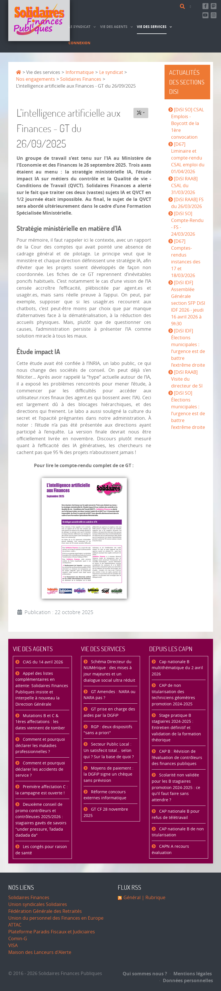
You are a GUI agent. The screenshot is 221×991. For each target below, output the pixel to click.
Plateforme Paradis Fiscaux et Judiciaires (51, 932)
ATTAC (14, 925)
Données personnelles (186, 980)
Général (132, 897)
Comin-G (17, 938)
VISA (13, 945)
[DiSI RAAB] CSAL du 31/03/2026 (184, 185)
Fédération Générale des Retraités (45, 911)
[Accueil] (39, 20)
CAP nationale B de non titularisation (178, 832)
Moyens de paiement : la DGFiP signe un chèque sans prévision (108, 774)
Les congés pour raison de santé (41, 849)
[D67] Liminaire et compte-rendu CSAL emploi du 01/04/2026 (187, 158)
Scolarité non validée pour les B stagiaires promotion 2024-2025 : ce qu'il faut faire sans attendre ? (176, 787)
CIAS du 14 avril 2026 (42, 662)
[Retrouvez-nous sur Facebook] (205, 6)
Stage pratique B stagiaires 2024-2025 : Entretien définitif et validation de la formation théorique (176, 727)
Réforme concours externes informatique (105, 795)
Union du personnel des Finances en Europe (56, 918)
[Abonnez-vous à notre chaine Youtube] (205, 15)
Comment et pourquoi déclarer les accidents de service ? (40, 769)
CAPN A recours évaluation (170, 849)
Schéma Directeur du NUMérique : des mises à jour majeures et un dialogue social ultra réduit (109, 671)
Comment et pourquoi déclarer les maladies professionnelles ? (40, 745)
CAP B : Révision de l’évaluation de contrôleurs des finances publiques (177, 757)
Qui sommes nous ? (145, 973)
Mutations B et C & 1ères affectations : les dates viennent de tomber (40, 721)
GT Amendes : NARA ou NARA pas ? (109, 695)
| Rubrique (153, 897)
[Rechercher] (183, 6)
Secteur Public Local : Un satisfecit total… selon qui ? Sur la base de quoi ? (109, 750)
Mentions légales (191, 973)
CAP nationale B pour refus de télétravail (176, 814)
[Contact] (191, 6)
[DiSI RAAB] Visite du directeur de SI (186, 379)
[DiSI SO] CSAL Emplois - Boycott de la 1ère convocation (187, 123)
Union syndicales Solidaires (37, 904)
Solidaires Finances (28, 897)
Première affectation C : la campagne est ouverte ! (41, 790)
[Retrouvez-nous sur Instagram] (214, 15)
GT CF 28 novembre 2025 (106, 812)
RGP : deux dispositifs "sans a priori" (108, 730)
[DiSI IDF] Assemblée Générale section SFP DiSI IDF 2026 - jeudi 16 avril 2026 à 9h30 (188, 303)
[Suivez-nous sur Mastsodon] (214, 6)
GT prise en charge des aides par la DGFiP (109, 712)
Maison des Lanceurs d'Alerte (39, 952)
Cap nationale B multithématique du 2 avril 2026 (177, 668)
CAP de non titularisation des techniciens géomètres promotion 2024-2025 (173, 695)
